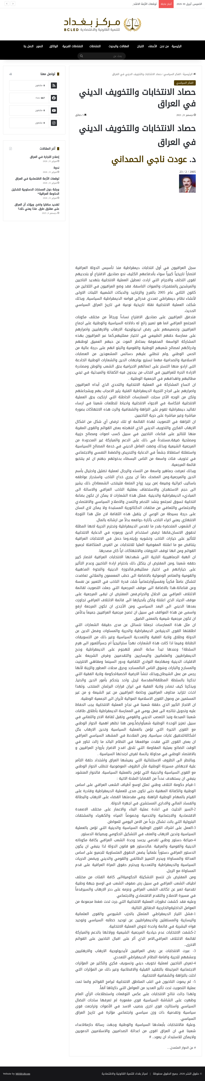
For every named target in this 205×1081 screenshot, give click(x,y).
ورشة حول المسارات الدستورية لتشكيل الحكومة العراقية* (35, 192)
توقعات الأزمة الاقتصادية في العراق (37, 178)
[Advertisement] (163, 202)
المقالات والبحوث (119, 46)
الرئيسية (176, 46)
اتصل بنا (28, 46)
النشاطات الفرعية (72, 46)
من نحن (164, 46)
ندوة (56, 168)
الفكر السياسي (172, 74)
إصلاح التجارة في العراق (44, 157)
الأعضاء (152, 46)
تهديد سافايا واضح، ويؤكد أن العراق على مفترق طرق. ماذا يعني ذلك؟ (36, 207)
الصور (39, 46)
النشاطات (95, 46)
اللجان (140, 46)
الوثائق (53, 46)
